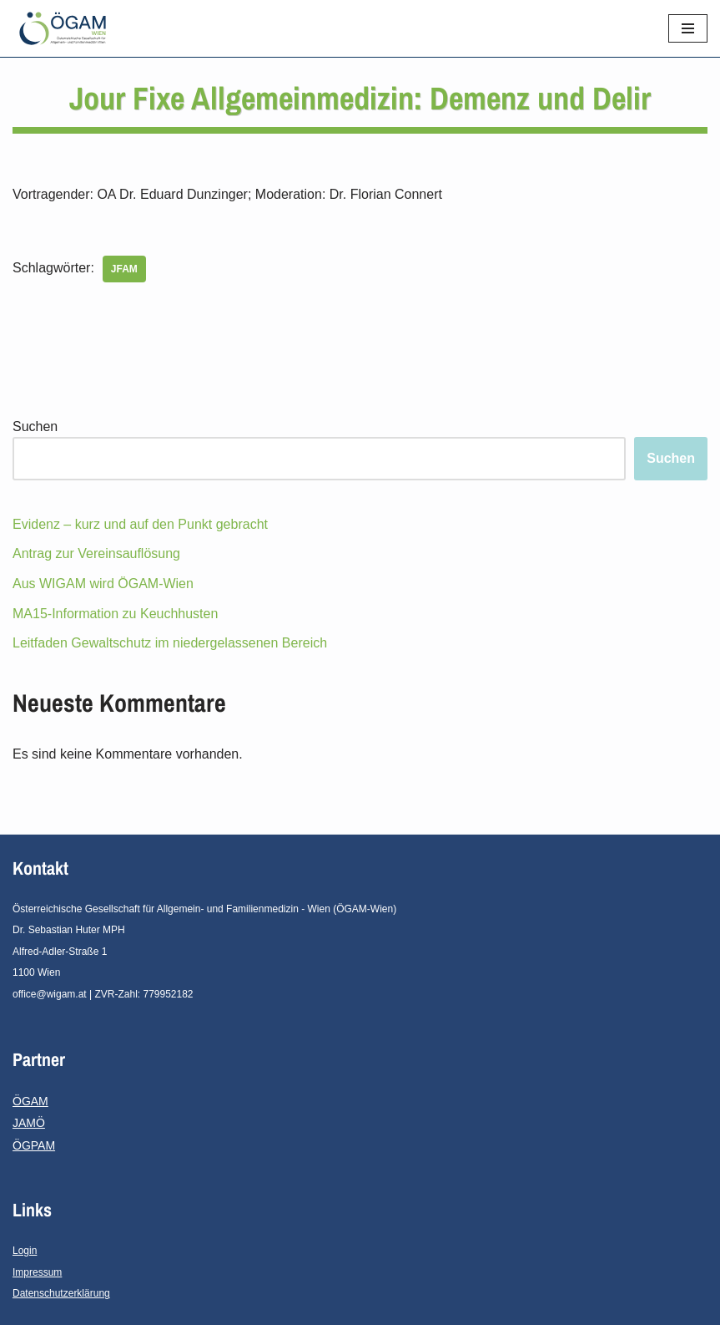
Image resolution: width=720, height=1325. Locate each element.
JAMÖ (29, 1123)
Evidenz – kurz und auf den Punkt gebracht (140, 524)
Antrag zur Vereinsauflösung (96, 553)
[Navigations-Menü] (687, 28)
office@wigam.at (50, 994)
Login (25, 1250)
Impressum (37, 1272)
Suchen (35, 426)
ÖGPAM (34, 1145)
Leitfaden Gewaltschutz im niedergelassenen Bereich (170, 643)
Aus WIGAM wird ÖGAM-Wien (103, 583)
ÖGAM (30, 1101)
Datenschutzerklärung (61, 1293)
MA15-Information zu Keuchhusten (115, 614)
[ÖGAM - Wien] (67, 28)
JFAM (124, 269)
